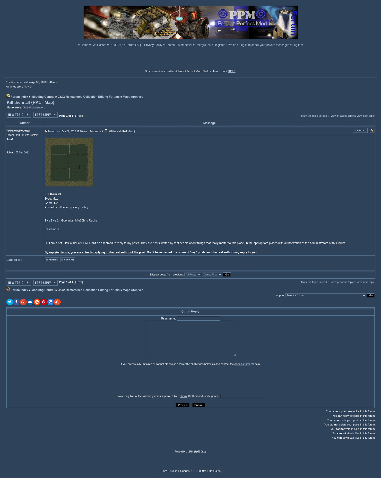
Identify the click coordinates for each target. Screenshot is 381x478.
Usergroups (203, 45)
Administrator (242, 364)
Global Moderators (34, 107)
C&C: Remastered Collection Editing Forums (89, 96)
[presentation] (44, 379)
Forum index (19, 96)
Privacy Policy (153, 45)
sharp (183, 396)
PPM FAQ (116, 45)
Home (85, 45)
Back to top (14, 260)
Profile (232, 45)
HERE (231, 71)
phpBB (189, 451)
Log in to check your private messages (264, 45)
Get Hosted (99, 45)
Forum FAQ (134, 45)
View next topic (366, 115)
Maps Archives (133, 96)
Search (170, 45)
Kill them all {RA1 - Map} (30, 102)
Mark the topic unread (314, 115)
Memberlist (185, 45)
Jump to (279, 295)
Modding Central (42, 96)
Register (219, 45)
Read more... (53, 229)
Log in (297, 45)
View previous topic (342, 115)
